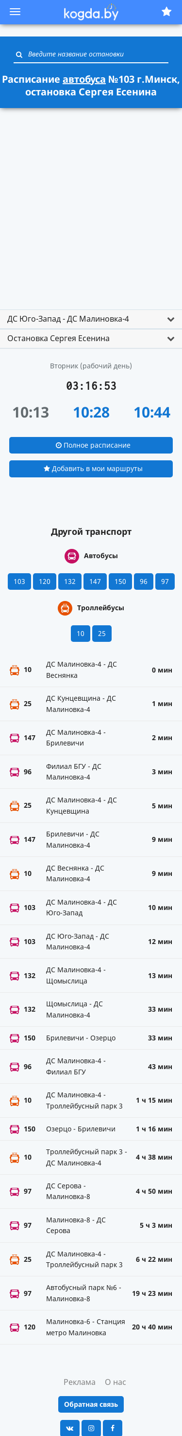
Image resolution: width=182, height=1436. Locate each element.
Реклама (80, 1382)
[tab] (91, 319)
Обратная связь (91, 1404)
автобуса (84, 79)
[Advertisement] (91, 204)
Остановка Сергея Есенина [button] (58, 338)
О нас (115, 1382)
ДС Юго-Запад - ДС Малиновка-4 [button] (68, 318)
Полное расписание (93, 445)
